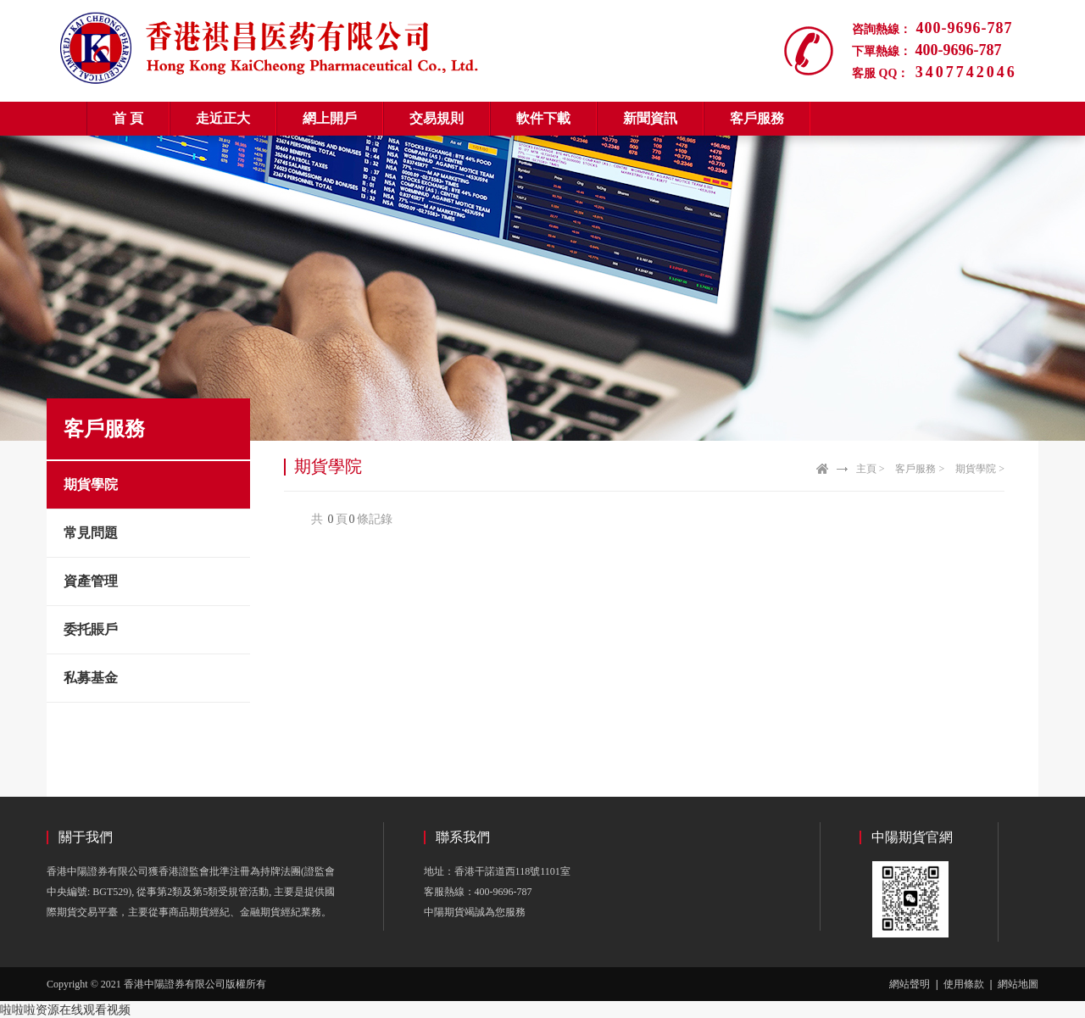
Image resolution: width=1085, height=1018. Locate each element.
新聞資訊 (650, 118)
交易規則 (436, 118)
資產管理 (91, 581)
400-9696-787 (962, 27)
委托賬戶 (91, 629)
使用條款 (963, 984)
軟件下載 (543, 118)
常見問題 (91, 533)
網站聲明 (909, 984)
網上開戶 (330, 118)
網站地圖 (1018, 984)
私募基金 (91, 677)
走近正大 (223, 118)
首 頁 (128, 118)
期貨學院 (91, 484)
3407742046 (963, 72)
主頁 (866, 469)
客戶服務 (757, 118)
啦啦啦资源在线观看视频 (65, 1009)
